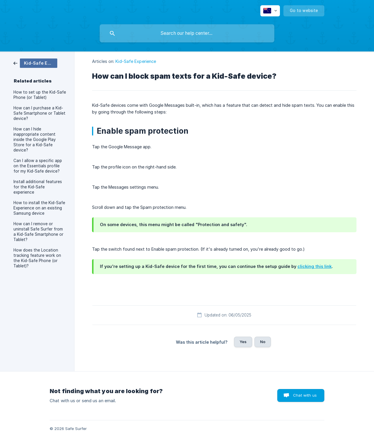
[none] (270, 10)
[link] (35, 63)
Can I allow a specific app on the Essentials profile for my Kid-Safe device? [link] (37, 165)
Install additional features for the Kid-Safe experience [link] (37, 187)
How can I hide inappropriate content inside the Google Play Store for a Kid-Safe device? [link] (34, 139)
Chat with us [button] (305, 395)
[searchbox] (187, 33)
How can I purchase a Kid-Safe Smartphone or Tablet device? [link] (39, 113)
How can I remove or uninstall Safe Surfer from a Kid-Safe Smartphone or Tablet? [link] (38, 231)
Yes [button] (243, 341)
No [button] (262, 341)
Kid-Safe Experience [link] (135, 61)
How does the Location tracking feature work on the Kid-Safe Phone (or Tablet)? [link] (37, 258)
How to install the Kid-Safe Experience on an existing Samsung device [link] (39, 208)
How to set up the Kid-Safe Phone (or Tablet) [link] (39, 95)
